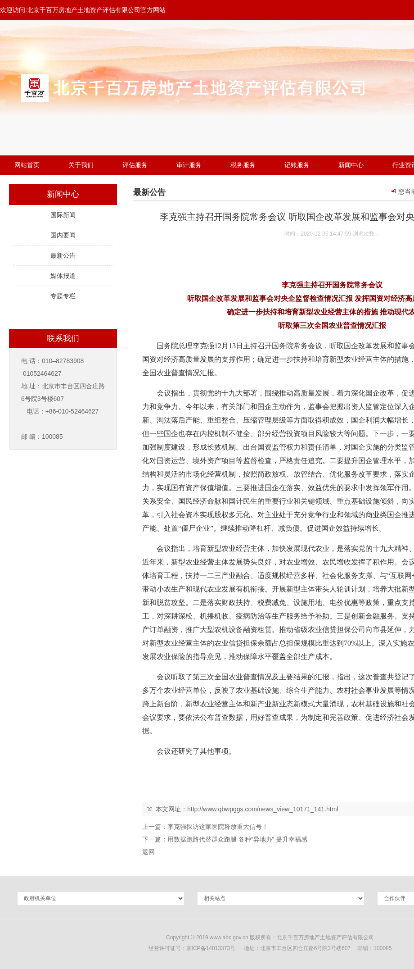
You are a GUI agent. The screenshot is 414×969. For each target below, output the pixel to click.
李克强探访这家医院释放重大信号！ (217, 826)
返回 (148, 851)
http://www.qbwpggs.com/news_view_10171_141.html (262, 809)
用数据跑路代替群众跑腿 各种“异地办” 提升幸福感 (237, 839)
